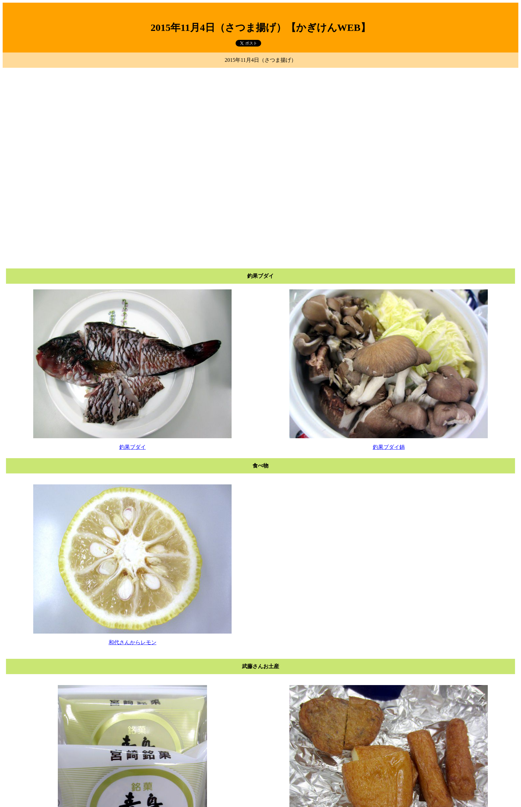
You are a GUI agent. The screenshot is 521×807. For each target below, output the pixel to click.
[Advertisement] (260, 116)
